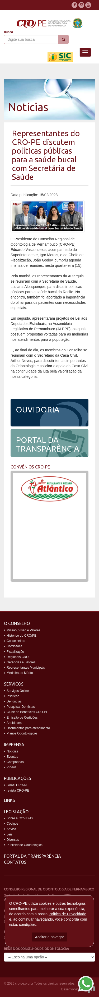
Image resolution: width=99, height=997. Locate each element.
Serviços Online (18, 691)
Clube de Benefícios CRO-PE (27, 712)
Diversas (13, 840)
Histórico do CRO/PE (21, 635)
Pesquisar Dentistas (21, 707)
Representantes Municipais (26, 667)
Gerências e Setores (21, 662)
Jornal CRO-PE (18, 785)
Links (9, 800)
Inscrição (13, 696)
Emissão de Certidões (22, 717)
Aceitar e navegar (49, 937)
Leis (9, 834)
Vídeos (11, 767)
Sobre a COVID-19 (20, 818)
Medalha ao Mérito (20, 673)
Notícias (12, 751)
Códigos (12, 823)
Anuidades (14, 723)
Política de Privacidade (67, 914)
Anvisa (11, 829)
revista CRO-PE (18, 790)
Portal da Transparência (32, 856)
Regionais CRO (18, 657)
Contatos (15, 862)
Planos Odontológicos (22, 733)
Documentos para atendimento (28, 728)
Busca (8, 32)
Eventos (12, 757)
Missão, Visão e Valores (23, 630)
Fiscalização (15, 652)
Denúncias (14, 701)
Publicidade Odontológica (25, 845)
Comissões (14, 646)
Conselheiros (16, 641)
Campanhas (15, 762)
